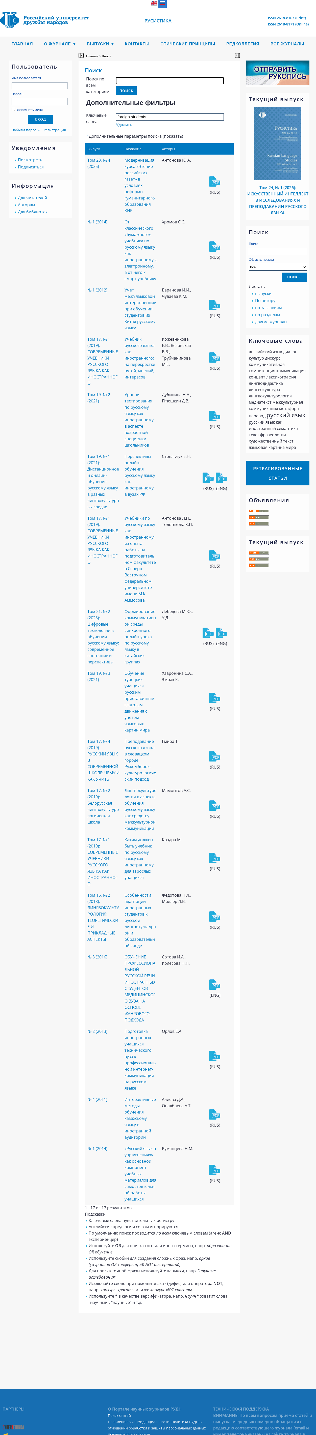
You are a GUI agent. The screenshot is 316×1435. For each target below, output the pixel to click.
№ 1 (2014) (97, 222)
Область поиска (278, 264)
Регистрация (55, 130)
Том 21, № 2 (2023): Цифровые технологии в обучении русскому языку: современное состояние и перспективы (103, 637)
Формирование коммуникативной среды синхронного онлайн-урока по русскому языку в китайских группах (140, 637)
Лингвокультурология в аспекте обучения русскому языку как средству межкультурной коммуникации (141, 809)
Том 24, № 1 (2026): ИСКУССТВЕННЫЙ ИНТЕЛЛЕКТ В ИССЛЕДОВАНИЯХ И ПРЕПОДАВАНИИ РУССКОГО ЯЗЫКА (277, 200)
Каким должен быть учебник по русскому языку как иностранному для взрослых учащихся (139, 858)
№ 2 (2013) (97, 1031)
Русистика (158, 21)
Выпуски (98, 44)
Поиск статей (119, 1415)
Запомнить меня (29, 109)
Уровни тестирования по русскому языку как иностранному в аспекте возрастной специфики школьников (139, 420)
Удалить (124, 125)
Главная (22, 44)
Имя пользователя (26, 78)
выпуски (263, 293)
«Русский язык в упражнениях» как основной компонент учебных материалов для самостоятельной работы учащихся (140, 1174)
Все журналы (287, 44)
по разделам (267, 314)
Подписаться (31, 167)
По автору (265, 300)
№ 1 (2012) (97, 290)
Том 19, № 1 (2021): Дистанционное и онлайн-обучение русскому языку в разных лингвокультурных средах (103, 482)
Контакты (137, 44)
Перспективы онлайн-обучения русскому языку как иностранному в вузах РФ (140, 475)
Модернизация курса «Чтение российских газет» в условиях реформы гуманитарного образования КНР (140, 185)
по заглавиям (268, 307)
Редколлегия (242, 44)
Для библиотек (32, 212)
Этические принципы (188, 44)
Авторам (26, 205)
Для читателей (32, 197)
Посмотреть (30, 160)
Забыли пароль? (26, 130)
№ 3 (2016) (97, 957)
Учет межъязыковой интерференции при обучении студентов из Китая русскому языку (140, 309)
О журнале (57, 44)
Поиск (253, 243)
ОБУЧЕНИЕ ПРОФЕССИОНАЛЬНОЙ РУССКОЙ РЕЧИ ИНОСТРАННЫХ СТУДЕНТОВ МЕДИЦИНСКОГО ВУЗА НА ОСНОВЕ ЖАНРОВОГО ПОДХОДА (140, 988)
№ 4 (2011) (97, 1099)
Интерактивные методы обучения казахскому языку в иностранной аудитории (140, 1118)
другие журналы (271, 322)
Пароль (17, 94)
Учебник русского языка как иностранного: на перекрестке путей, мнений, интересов (140, 358)
